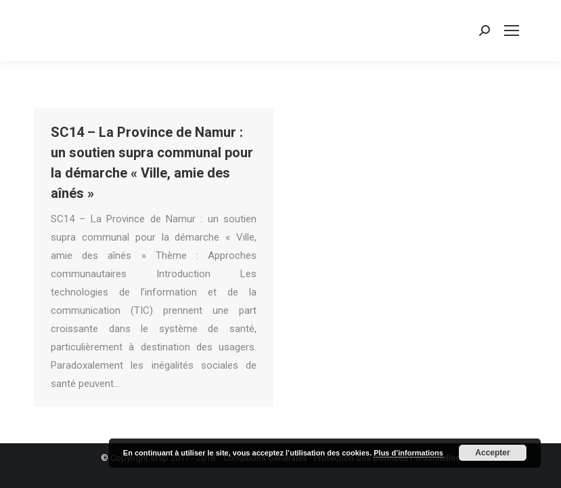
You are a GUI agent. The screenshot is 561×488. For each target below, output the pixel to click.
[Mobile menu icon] (511, 30)
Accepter (492, 453)
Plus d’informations (408, 453)
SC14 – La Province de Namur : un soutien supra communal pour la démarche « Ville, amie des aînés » (152, 162)
